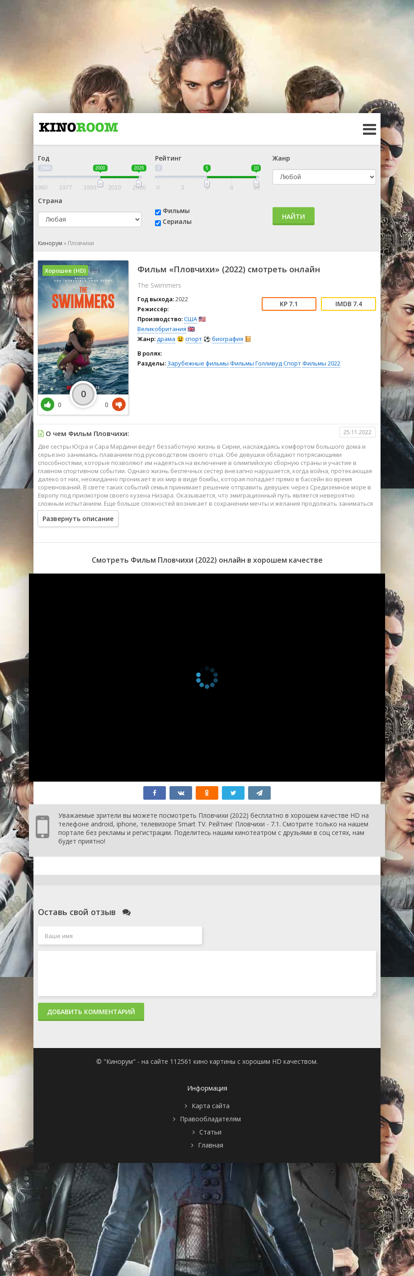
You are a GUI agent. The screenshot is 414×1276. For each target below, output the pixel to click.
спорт (193, 339)
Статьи (210, 1132)
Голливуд (268, 363)
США (190, 319)
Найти (293, 216)
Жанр (281, 158)
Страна (50, 200)
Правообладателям (210, 1119)
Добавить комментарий (91, 1011)
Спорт (292, 363)
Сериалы (177, 221)
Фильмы (176, 210)
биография (227, 339)
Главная (210, 1145)
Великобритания (161, 329)
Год (44, 158)
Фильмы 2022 (321, 363)
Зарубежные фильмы (198, 363)
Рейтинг (168, 158)
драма (166, 339)
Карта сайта (211, 1105)
